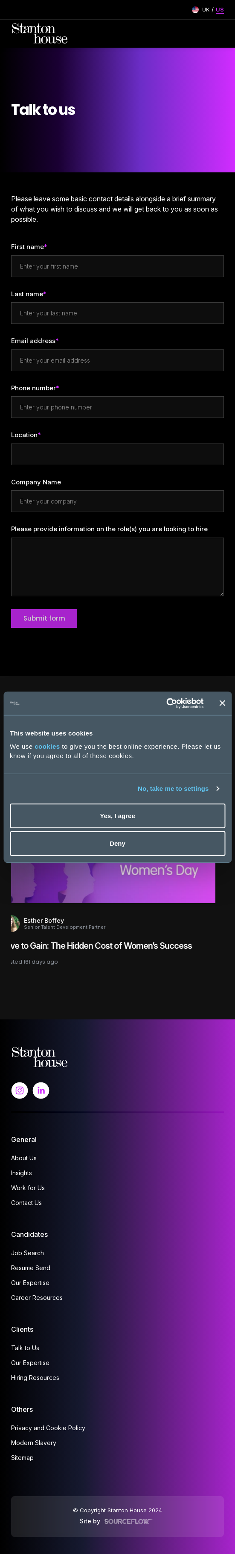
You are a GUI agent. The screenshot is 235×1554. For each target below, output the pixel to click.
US (220, 9)
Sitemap (22, 1457)
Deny (117, 843)
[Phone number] (117, 407)
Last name (27, 294)
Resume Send (30, 1267)
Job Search (27, 1252)
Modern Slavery (33, 1442)
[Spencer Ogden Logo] (40, 1056)
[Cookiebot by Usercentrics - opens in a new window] (166, 703)
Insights (21, 1172)
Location (24, 435)
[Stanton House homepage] (40, 34)
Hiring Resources (35, 1377)
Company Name (36, 482)
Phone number (33, 388)
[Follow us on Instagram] (19, 1090)
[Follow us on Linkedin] (40, 1090)
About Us (24, 1158)
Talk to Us (25, 1347)
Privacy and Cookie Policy (48, 1427)
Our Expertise (30, 1282)
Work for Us (28, 1187)
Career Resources (37, 1297)
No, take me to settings (173, 788)
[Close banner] (222, 703)
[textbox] (117, 266)
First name (27, 247)
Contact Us (26, 1202)
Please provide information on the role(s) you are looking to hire (109, 529)
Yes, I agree (117, 815)
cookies (47, 746)
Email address (33, 341)
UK (205, 9)
